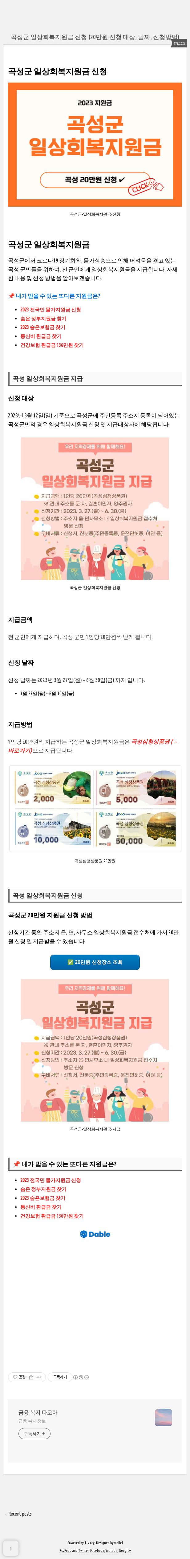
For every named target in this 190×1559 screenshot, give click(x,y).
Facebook (97, 1551)
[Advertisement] (95, 1303)
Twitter (83, 1551)
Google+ (125, 1551)
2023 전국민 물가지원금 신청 (50, 309)
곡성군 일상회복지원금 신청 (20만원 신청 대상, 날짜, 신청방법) (95, 36)
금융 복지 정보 (32, 1421)
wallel (118, 1543)
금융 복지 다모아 (38, 1413)
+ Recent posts (18, 1513)
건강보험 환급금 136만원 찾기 (52, 345)
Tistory (89, 1543)
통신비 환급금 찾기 (41, 336)
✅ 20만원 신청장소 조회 (95, 962)
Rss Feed (65, 1551)
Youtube (111, 1551)
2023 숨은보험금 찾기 (42, 327)
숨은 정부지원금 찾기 (43, 318)
